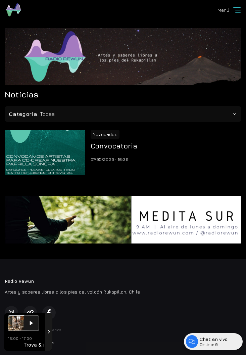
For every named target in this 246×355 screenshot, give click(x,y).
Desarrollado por (29, 342)
